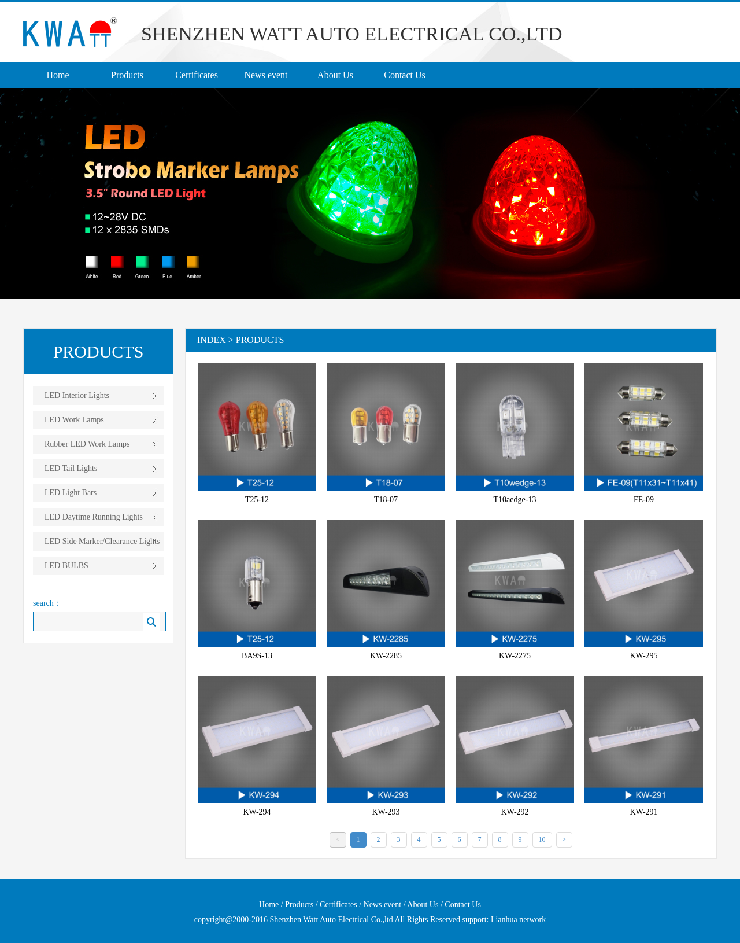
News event (265, 75)
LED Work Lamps (74, 419)
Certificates (196, 75)
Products (127, 75)
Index (211, 340)
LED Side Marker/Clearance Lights (102, 541)
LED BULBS (66, 565)
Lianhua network (518, 919)
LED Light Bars (71, 492)
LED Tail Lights (71, 468)
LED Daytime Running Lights (94, 517)
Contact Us (405, 75)
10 (542, 839)
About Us (335, 75)
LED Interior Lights (77, 395)
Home (57, 75)
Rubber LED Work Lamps (87, 444)
